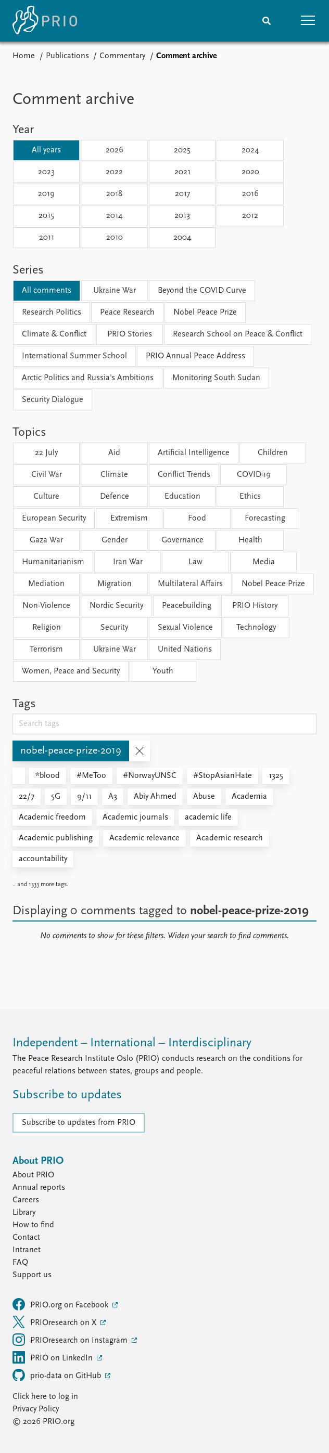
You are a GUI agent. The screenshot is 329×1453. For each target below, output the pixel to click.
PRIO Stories (129, 334)
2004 (182, 237)
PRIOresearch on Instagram (71, 1339)
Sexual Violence (185, 628)
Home (23, 56)
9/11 (84, 797)
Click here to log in (45, 1397)
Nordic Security (116, 606)
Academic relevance (144, 838)
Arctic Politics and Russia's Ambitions (88, 378)
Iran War (128, 562)
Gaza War (46, 540)
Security (114, 628)
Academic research (229, 838)
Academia (249, 797)
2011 (46, 237)
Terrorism (46, 649)
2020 (250, 172)
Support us (32, 1275)
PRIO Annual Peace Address (195, 356)
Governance (182, 540)
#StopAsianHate (222, 776)
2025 (182, 150)
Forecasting (265, 518)
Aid (114, 453)
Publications (67, 56)
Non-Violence (46, 606)
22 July (46, 453)
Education (182, 496)
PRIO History (254, 606)
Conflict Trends (184, 475)
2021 (182, 172)
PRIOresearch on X (55, 1322)
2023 (46, 172)
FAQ (20, 1263)
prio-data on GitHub (57, 1375)
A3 (112, 797)
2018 (114, 194)
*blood (47, 776)
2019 (46, 194)
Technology (256, 628)
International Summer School (74, 356)
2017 (182, 194)
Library (23, 1213)
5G (55, 797)
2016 (250, 194)
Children (273, 453)
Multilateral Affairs (190, 584)
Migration (114, 584)
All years (46, 150)
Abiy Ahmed (155, 797)
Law (195, 562)
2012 (250, 216)
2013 (182, 216)
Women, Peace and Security (71, 671)
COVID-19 (254, 475)
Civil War (46, 475)
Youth (163, 671)
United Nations (185, 649)
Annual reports (38, 1188)
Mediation (46, 584)
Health (250, 540)
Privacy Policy (35, 1409)
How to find (33, 1225)
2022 (114, 172)
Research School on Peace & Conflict (237, 334)
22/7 (26, 797)
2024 (250, 150)
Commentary (122, 56)
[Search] (266, 21)
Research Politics (51, 312)
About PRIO (33, 1175)
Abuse (204, 797)
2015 (46, 216)
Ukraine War (114, 291)
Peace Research (127, 312)
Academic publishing (56, 838)
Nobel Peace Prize (205, 312)
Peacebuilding (186, 606)
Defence (114, 496)
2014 (114, 216)
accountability (43, 859)
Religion (46, 628)
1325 (276, 776)
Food (197, 518)
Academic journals (135, 817)
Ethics (250, 496)
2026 (114, 150)
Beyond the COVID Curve (202, 291)
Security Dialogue (52, 400)
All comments (46, 291)
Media (263, 562)
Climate (114, 475)
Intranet (26, 1250)
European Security (54, 518)
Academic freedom (52, 817)
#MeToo (91, 776)
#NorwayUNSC (149, 776)
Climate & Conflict (54, 334)
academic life (208, 817)
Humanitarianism (53, 562)
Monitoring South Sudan (216, 378)
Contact (26, 1238)
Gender (115, 540)
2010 (114, 237)
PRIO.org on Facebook (61, 1304)
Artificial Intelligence (194, 453)
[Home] (44, 20)
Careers (25, 1200)
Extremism (129, 518)
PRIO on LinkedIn (53, 1357)
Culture (46, 496)
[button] (308, 21)
